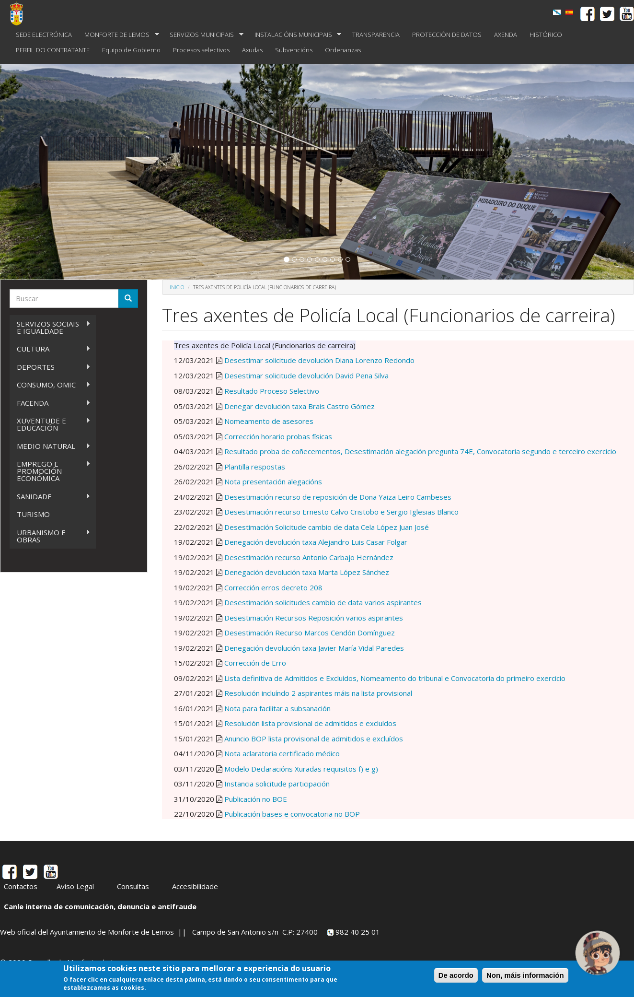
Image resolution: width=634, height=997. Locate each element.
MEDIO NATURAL (50, 446)
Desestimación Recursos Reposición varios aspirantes (313, 617)
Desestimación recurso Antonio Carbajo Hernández (308, 557)
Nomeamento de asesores (268, 421)
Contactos (20, 886)
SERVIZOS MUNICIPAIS (203, 34)
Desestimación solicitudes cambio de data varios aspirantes (323, 602)
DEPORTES (50, 367)
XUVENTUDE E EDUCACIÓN (50, 424)
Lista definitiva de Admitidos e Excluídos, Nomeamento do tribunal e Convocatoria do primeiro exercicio (394, 678)
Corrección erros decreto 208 (273, 587)
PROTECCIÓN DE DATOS (447, 34)
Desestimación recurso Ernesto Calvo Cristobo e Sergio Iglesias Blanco (341, 511)
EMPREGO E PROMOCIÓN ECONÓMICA (50, 471)
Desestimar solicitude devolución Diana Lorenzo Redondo (318, 360)
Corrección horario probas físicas (278, 436)
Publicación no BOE (255, 799)
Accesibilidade (195, 886)
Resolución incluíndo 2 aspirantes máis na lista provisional (318, 693)
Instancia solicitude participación (277, 783)
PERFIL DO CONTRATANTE (53, 50)
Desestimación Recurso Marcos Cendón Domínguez (309, 632)
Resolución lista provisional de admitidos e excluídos (310, 723)
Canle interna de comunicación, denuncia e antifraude (100, 906)
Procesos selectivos (201, 50)
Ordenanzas (343, 50)
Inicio (177, 287)
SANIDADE (50, 497)
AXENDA (505, 34)
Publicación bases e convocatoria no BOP (292, 814)
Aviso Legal (75, 886)
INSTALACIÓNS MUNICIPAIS (295, 34)
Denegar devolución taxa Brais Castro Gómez (299, 406)
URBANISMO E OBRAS (50, 536)
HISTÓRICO (546, 34)
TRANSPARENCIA (376, 34)
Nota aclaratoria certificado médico (282, 753)
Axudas (252, 50)
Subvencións (293, 50)
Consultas (133, 886)
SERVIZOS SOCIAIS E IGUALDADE (50, 327)
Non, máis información (525, 975)
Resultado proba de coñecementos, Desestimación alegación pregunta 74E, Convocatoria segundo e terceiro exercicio (420, 451)
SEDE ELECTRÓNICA (44, 34)
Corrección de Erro (255, 663)
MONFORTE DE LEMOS (118, 34)
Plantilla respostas (254, 466)
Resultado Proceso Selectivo (271, 391)
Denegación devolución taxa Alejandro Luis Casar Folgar (315, 542)
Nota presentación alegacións (273, 481)
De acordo (455, 975)
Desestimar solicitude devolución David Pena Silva (306, 375)
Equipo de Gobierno (131, 50)
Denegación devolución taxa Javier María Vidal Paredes (314, 648)
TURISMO (33, 514)
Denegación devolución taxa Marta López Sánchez (306, 572)
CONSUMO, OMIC (50, 385)
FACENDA (50, 403)
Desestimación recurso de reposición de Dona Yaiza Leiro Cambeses (337, 497)
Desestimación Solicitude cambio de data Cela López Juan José (326, 527)
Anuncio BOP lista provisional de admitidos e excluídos (313, 738)
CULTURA (50, 349)
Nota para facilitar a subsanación (277, 708)
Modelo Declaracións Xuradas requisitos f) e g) (301, 769)
